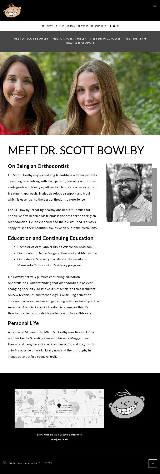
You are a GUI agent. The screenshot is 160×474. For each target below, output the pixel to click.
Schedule (100, 26)
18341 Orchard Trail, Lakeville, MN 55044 (59, 412)
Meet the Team (135, 38)
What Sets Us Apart (80, 43)
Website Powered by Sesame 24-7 (21, 462)
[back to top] (153, 463)
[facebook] (110, 26)
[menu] (155, 5)
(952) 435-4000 (67, 26)
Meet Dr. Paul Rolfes (105, 38)
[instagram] (118, 26)
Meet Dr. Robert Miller (69, 38)
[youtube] (114, 26)
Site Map (48, 463)
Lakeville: (50, 26)
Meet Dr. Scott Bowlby (31, 38)
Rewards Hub (86, 26)
